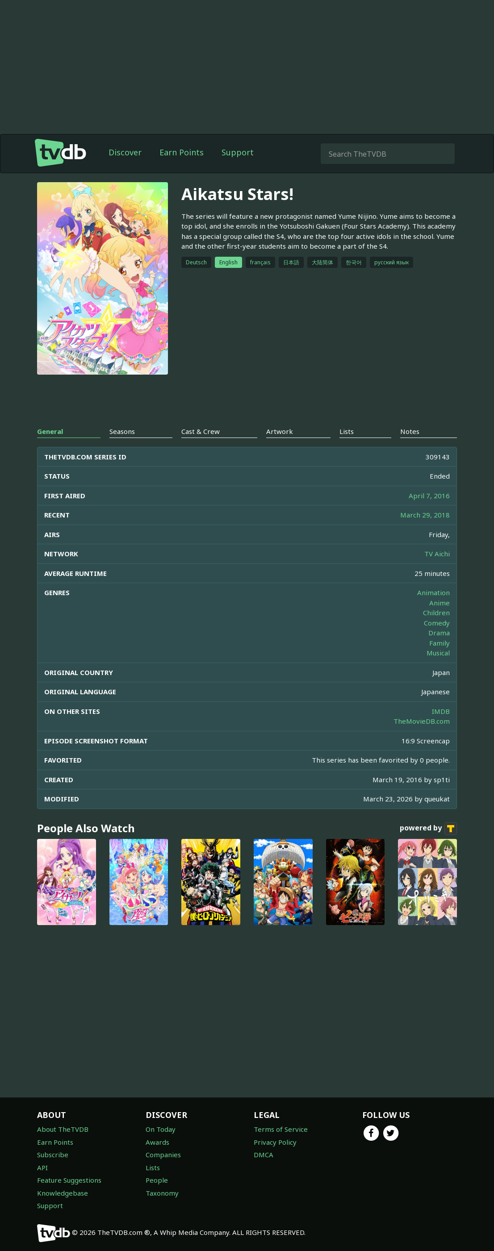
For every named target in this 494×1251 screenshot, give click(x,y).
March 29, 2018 (425, 514)
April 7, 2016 (429, 495)
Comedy (437, 622)
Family (439, 642)
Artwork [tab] (279, 431)
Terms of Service (281, 1129)
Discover (125, 152)
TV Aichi (437, 553)
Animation (433, 592)
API (42, 1167)
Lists (153, 1167)
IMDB (441, 711)
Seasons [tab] (122, 431)
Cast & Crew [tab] (200, 431)
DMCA (263, 1154)
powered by (428, 828)
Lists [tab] (346, 431)
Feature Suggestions (69, 1180)
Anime (439, 602)
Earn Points (181, 152)
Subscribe (52, 1154)
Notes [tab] (409, 431)
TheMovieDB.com (422, 721)
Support (238, 152)
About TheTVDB (62, 1129)
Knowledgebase (62, 1192)
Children (436, 612)
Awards (157, 1142)
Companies (163, 1154)
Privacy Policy (275, 1142)
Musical (438, 652)
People (157, 1180)
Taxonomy (162, 1192)
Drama (439, 632)
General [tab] (50, 431)
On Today (161, 1129)
